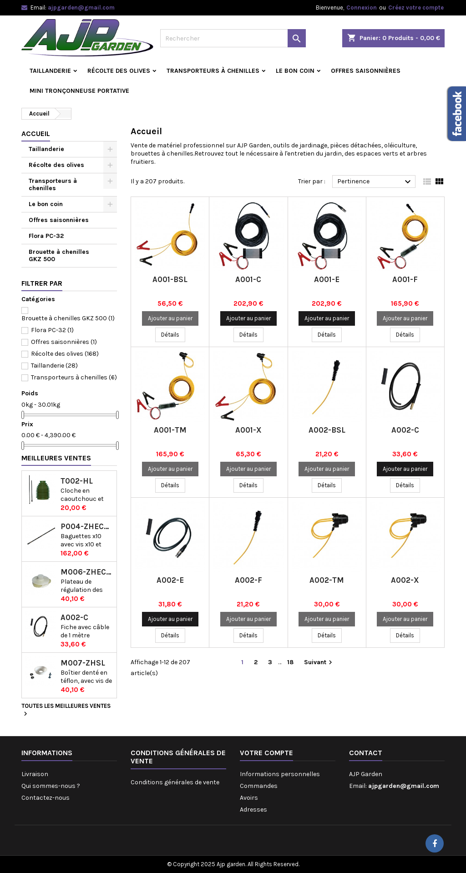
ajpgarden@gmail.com (81, 7)
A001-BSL (169, 279)
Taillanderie (50, 71)
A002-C (74, 617)
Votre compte (266, 752)
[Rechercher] (233, 38)
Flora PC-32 (46, 236)
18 (290, 662)
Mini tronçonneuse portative (79, 91)
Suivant (319, 662)
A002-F (248, 580)
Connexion (361, 7)
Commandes (259, 786)
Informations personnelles (280, 774)
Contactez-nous (45, 798)
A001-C (248, 279)
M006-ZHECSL (87, 572)
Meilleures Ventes (56, 458)
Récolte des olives (118, 71)
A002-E (170, 580)
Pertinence (375, 182)
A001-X (248, 429)
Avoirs (249, 798)
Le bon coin (295, 71)
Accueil (35, 133)
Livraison (34, 774)
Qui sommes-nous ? (50, 786)
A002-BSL (327, 429)
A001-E (326, 279)
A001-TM (170, 429)
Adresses (253, 809)
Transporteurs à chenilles (213, 71)
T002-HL (77, 481)
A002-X (405, 580)
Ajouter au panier (170, 318)
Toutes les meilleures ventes (66, 710)
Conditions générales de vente (175, 782)
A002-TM (326, 580)
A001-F (405, 279)
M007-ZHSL (83, 663)
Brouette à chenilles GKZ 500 (59, 255)
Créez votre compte (416, 7)
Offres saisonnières (365, 71)
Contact (365, 752)
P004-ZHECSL (87, 526)
